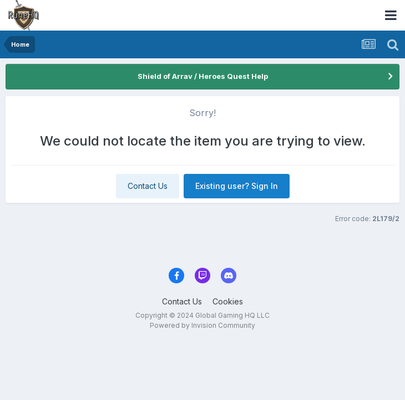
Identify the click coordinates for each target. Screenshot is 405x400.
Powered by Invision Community (202, 325)
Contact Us (148, 186)
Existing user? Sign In (236, 186)
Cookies (227, 301)
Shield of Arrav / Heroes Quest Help (203, 76)
